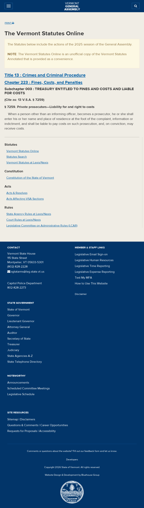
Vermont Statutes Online (22, 151)
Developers (72, 459)
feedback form (92, 451)
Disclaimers (27, 419)
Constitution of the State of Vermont (30, 178)
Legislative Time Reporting (92, 266)
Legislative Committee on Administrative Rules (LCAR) (41, 226)
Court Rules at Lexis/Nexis (23, 220)
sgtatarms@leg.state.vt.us (25, 272)
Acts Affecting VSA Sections (25, 199)
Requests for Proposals (22, 431)
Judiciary (13, 350)
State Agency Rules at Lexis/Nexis (28, 214)
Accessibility (47, 431)
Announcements (18, 382)
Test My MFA (83, 278)
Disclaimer (81, 294)
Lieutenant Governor (20, 321)
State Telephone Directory (24, 362)
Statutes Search (16, 157)
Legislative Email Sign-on (91, 254)
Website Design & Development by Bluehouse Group (72, 474)
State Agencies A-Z (20, 356)
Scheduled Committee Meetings (28, 388)
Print (9, 23)
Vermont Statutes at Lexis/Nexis (27, 162)
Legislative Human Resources (94, 260)
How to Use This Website (91, 283)
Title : (45, 75)
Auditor (12, 333)
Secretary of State (19, 339)
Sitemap (12, 419)
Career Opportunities (54, 425)
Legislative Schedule (20, 394)
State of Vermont (18, 309)
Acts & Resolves (16, 193)
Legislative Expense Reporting (95, 272)
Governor (13, 315)
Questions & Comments (22, 425)
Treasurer (13, 344)
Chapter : (43, 82)
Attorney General (18, 327)
